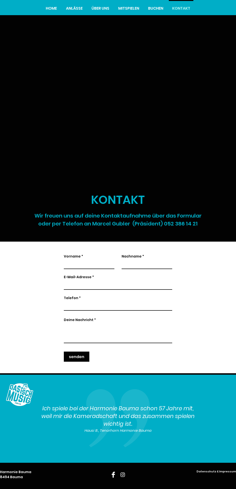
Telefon (71, 298)
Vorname (72, 256)
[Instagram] (123, 475)
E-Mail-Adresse (78, 277)
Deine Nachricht (78, 320)
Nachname (132, 256)
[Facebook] (113, 475)
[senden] (76, 357)
